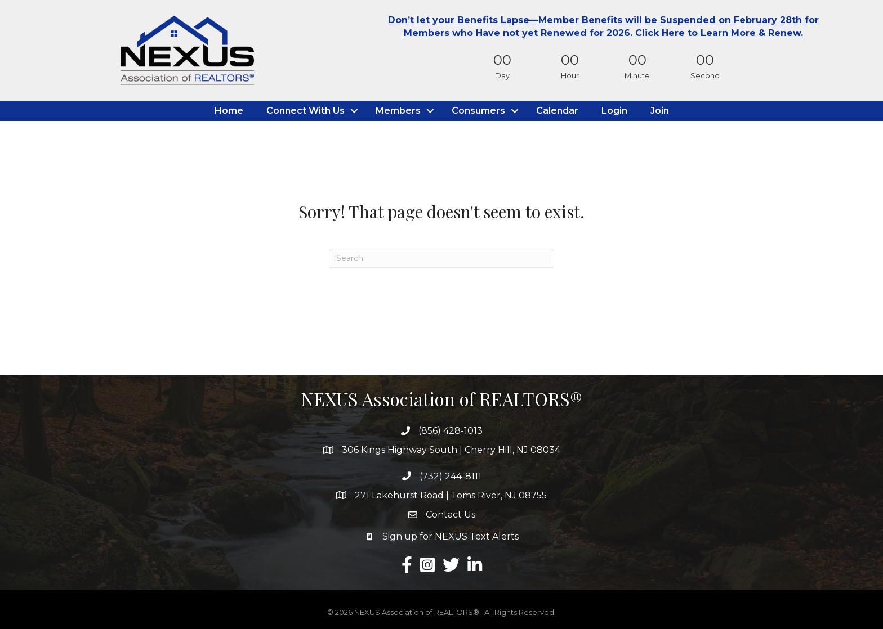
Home (229, 110)
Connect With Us (305, 110)
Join (659, 110)
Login (614, 110)
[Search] (441, 258)
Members (398, 110)
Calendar (557, 110)
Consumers (478, 110)
